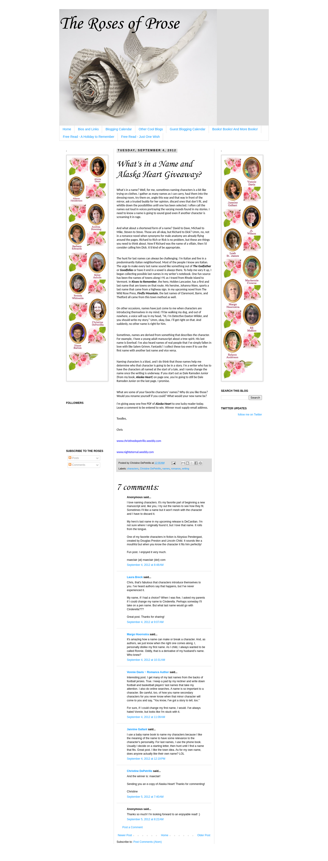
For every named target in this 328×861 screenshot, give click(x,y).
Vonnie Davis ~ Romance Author (148, 672)
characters (132, 468)
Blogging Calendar (118, 129)
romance (176, 468)
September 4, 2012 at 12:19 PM (146, 758)
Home (67, 129)
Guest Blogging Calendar (187, 129)
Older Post (203, 835)
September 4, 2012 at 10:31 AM (146, 659)
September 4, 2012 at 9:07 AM (145, 622)
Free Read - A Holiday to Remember (88, 136)
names (166, 468)
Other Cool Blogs (151, 129)
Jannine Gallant (137, 729)
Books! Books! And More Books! (235, 129)
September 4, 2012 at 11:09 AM (146, 717)
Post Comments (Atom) (147, 841)
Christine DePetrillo (150, 468)
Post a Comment (132, 827)
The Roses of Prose (119, 24)
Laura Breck (135, 577)
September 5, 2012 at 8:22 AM (145, 819)
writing (185, 468)
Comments (77, 464)
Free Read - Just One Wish (140, 136)
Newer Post (125, 835)
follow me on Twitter (250, 414)
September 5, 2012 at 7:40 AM (145, 796)
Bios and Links (88, 129)
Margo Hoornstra (138, 634)
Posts (74, 458)
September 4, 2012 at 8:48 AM (145, 564)
